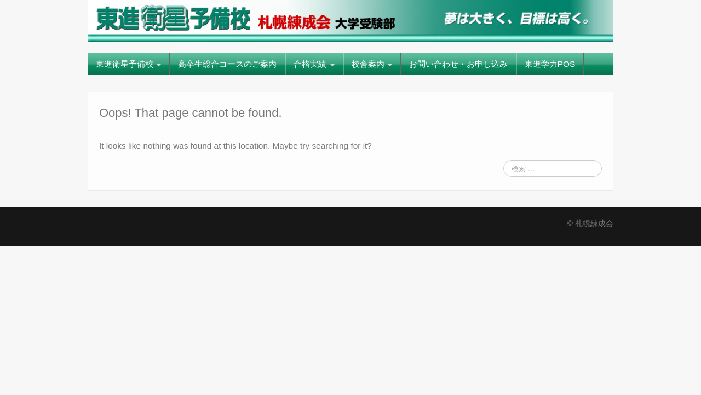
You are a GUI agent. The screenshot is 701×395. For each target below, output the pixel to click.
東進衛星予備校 (128, 64)
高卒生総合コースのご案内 (227, 64)
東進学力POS (550, 64)
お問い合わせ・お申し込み (458, 64)
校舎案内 (372, 64)
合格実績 (314, 64)
